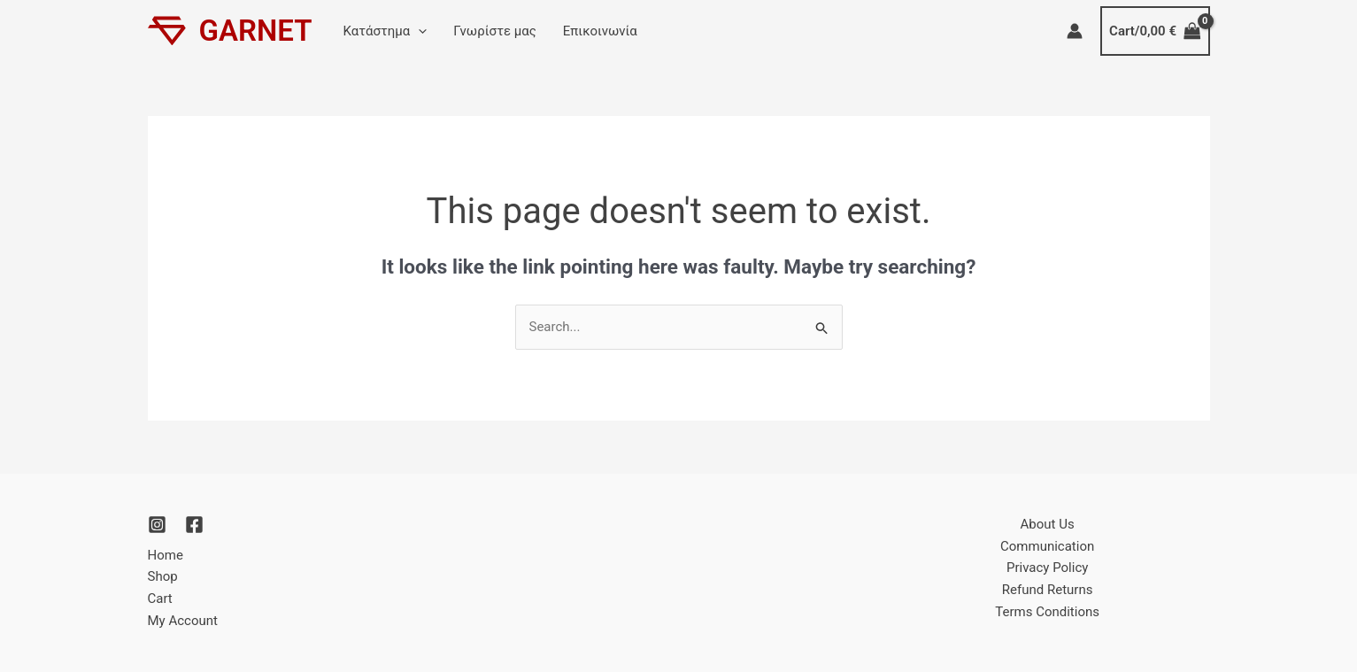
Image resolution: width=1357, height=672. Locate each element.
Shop (163, 576)
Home (165, 555)
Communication (1047, 546)
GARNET (255, 30)
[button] (418, 31)
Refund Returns (1047, 590)
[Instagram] (157, 524)
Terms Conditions (1047, 612)
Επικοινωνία (600, 31)
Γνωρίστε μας (494, 31)
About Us (1048, 524)
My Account (183, 621)
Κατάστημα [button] (385, 31)
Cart (160, 598)
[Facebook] (194, 524)
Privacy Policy (1047, 567)
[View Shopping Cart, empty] (1154, 31)
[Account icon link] (1075, 31)
